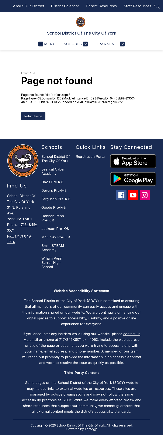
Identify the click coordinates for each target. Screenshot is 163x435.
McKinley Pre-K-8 (55, 237)
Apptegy (91, 429)
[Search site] (157, 5)
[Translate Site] (110, 44)
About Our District (28, 6)
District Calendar (65, 6)
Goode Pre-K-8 (53, 207)
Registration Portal (90, 156)
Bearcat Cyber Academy (53, 171)
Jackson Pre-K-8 (55, 229)
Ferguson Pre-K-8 (55, 199)
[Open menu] (47, 44)
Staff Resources (137, 6)
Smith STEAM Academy (52, 247)
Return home (33, 116)
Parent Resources (101, 6)
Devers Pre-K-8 (54, 190)
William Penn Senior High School (51, 262)
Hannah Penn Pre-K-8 (52, 218)
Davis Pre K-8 (52, 182)
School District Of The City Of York (55, 158)
